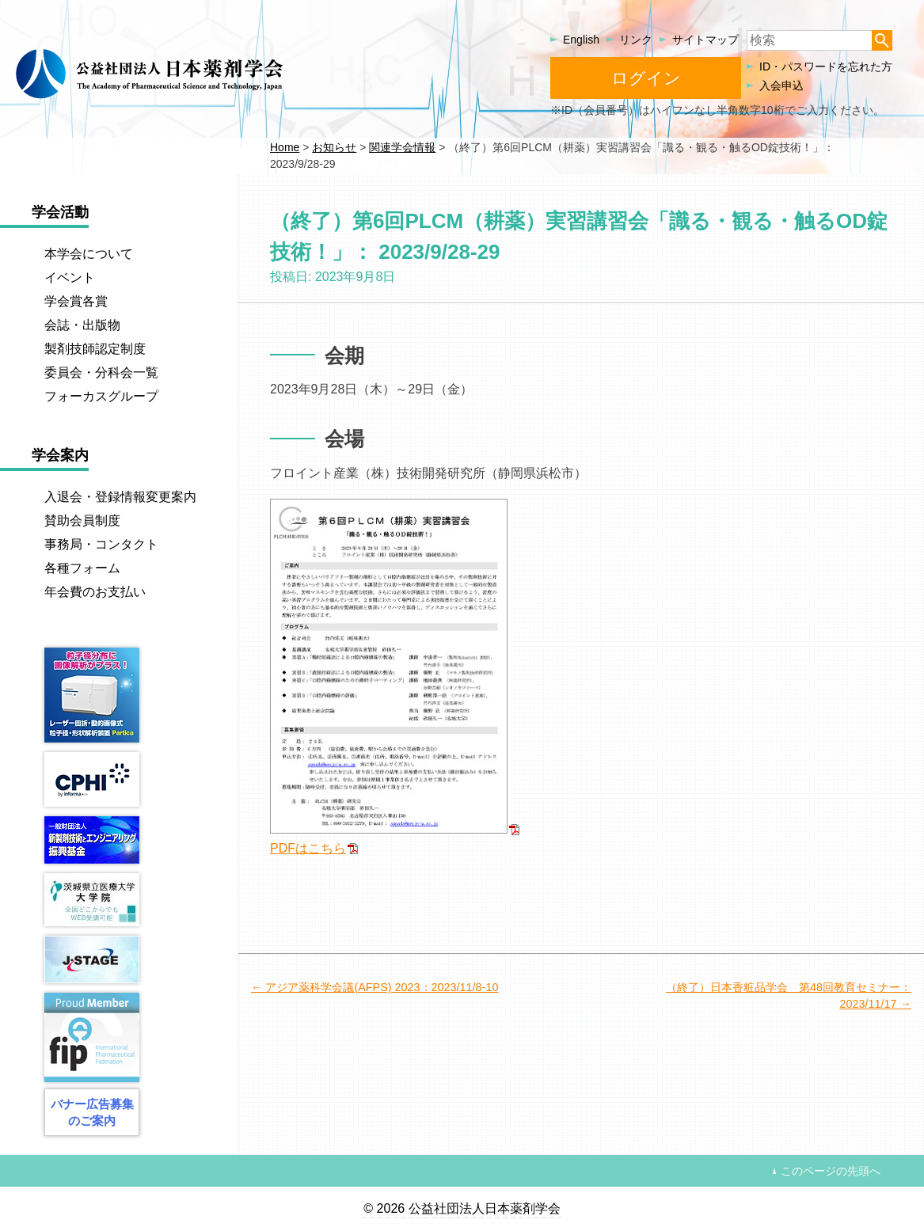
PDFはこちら (308, 848)
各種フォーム (82, 568)
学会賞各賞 (76, 301)
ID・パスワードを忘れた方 (825, 66)
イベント (69, 277)
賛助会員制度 (82, 520)
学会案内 (60, 455)
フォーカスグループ (101, 396)
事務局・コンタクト (101, 544)
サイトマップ (705, 39)
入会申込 (781, 85)
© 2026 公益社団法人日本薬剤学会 (461, 1208)
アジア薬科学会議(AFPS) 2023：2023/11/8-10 (381, 987)
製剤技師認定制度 (95, 348)
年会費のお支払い (95, 591)
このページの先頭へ (830, 1171)
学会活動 (60, 212)
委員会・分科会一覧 (101, 372)
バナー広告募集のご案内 (92, 1112)
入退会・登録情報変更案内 (120, 496)
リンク (635, 39)
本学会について (88, 253)
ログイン (646, 78)
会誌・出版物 (82, 325)
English (581, 39)
